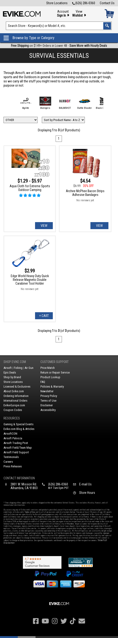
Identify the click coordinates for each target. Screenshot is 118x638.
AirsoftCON (10, 433)
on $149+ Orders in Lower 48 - (59, 46)
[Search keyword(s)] (58, 26)
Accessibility (48, 410)
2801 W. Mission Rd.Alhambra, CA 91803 (24, 486)
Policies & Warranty (52, 386)
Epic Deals (10, 372)
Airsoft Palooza (13, 438)
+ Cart (44, 316)
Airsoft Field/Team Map (18, 447)
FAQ (42, 382)
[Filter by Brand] (21, 120)
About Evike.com (14, 391)
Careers (8, 461)
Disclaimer (46, 405)
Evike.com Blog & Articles (19, 429)
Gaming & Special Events (18, 424)
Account (63, 14)
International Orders (15, 400)
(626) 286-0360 (83, 3)
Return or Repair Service (55, 372)
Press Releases (13, 466)
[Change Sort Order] (63, 120)
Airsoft (8, 368)
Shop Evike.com (15, 362)
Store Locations (57, 3)
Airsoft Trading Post (16, 443)
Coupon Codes (13, 410)
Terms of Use (48, 400)
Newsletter (47, 391)
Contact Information (19, 478)
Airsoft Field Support (16, 452)
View (79, 14)
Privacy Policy (48, 396)
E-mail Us (85, 484)
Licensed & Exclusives (17, 386)
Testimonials (11, 457)
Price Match (47, 368)
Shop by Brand (12, 377)
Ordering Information (16, 396)
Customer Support (54, 362)
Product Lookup (50, 377)
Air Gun (29, 368)
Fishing (18, 368)
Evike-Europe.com (14, 405)
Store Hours (87, 493)
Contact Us (107, 3)
